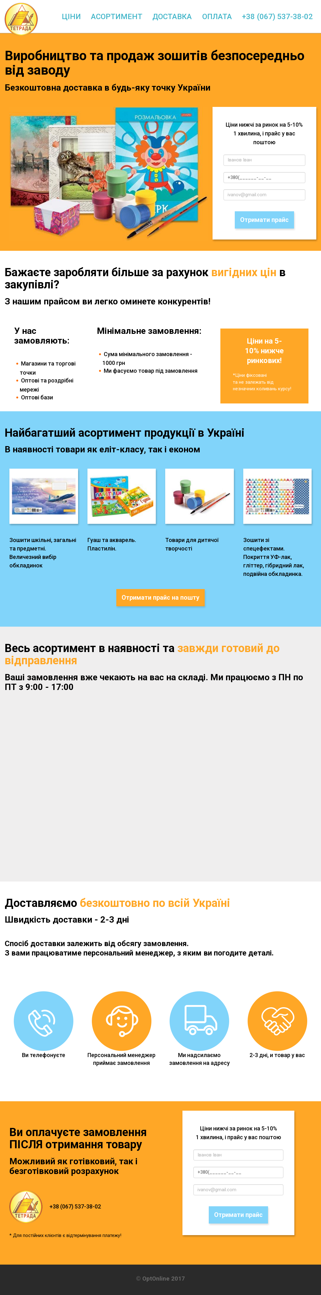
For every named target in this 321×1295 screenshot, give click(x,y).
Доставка (172, 16)
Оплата (217, 16)
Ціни (71, 16)
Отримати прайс (264, 220)
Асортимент (116, 16)
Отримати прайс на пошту (160, 597)
